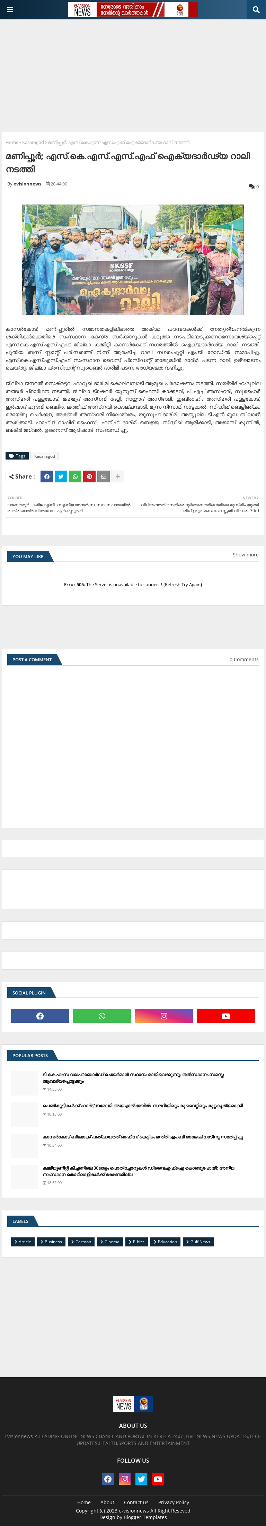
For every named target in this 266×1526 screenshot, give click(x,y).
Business (53, 1242)
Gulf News (200, 1242)
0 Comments (244, 659)
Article (25, 1242)
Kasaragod (33, 142)
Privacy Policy (173, 1502)
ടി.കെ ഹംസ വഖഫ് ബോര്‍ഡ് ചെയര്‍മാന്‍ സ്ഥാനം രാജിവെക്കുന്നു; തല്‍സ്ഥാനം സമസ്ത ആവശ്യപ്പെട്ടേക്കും (133, 1077)
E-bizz (138, 1242)
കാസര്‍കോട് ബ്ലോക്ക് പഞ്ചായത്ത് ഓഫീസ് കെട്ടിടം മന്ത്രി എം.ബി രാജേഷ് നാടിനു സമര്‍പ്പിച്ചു (143, 1137)
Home (12, 142)
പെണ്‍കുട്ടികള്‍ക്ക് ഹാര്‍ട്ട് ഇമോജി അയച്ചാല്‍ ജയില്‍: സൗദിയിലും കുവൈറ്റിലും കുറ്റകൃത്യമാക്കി (143, 1105)
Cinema (112, 1242)
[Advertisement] (134, 73)
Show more (246, 554)
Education (167, 1242)
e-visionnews (134, 1510)
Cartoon (83, 1242)
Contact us (136, 1502)
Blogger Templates (145, 1517)
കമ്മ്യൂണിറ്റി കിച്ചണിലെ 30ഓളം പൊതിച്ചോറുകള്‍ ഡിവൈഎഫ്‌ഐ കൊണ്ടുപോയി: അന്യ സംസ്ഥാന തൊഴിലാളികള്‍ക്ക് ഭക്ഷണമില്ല (138, 1171)
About (107, 1502)
